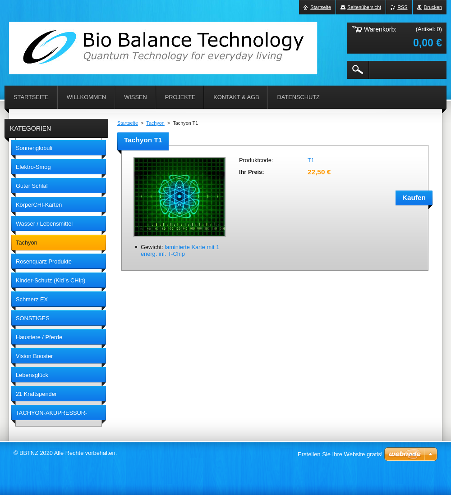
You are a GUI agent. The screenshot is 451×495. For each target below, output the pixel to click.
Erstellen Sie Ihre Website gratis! (340, 454)
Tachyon (155, 123)
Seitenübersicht (364, 7)
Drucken (433, 7)
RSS (402, 7)
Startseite (127, 123)
